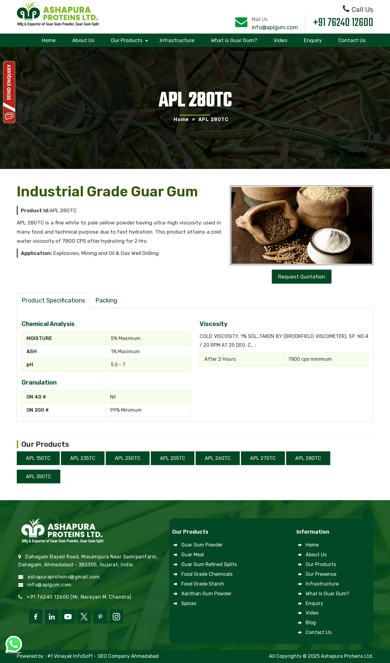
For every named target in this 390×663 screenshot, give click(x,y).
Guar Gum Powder (202, 545)
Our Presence (321, 574)
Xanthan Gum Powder (206, 594)
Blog (311, 622)
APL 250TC (127, 458)
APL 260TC (218, 458)
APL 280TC (308, 458)
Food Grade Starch (202, 584)
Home (49, 40)
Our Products (127, 40)
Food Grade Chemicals (206, 574)
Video (280, 40)
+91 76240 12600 (343, 23)
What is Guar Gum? (234, 40)
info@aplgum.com (275, 27)
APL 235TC (82, 458)
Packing (106, 300)
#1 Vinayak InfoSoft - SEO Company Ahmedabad (103, 656)
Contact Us (352, 40)
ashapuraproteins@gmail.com (63, 577)
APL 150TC (38, 458)
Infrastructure (177, 40)
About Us (83, 40)
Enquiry (313, 40)
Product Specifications (53, 300)
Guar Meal (192, 554)
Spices (188, 603)
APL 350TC (38, 476)
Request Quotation (301, 277)
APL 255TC (172, 458)
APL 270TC (263, 458)
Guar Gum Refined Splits (209, 564)
